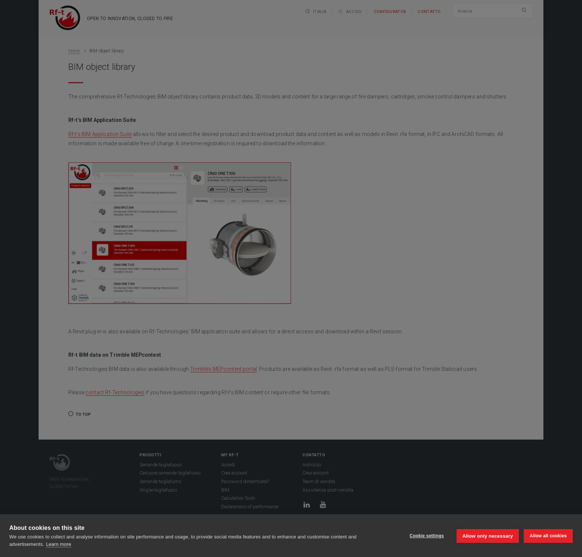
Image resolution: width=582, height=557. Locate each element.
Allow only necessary (487, 535)
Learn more (58, 544)
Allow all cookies (548, 535)
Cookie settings (426, 535)
